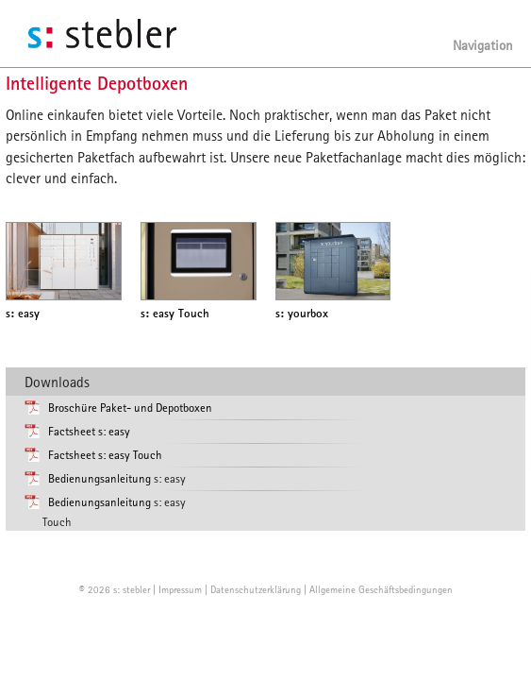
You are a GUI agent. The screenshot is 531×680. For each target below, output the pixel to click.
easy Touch (175, 312)
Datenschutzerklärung (255, 589)
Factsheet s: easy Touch (105, 455)
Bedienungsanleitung (99, 478)
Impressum (180, 589)
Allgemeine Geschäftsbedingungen (381, 589)
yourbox (301, 312)
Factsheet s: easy (89, 431)
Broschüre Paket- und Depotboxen (130, 407)
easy (23, 312)
